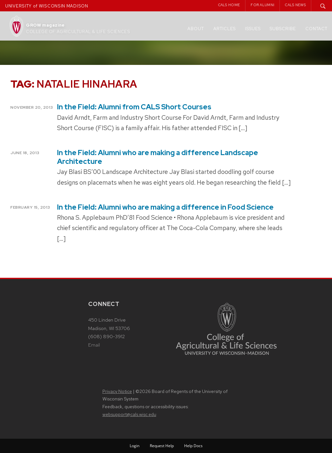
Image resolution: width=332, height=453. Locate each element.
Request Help (162, 445)
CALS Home (229, 5)
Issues (253, 28)
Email (94, 345)
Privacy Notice (117, 391)
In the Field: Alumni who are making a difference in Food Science (165, 207)
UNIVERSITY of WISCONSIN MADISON (46, 6)
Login (134, 445)
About (195, 28)
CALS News (295, 5)
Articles (224, 28)
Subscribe (283, 28)
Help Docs (193, 445)
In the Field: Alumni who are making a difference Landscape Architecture (157, 157)
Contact (316, 28)
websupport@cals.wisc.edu (129, 414)
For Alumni (262, 5)
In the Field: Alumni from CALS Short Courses (134, 107)
